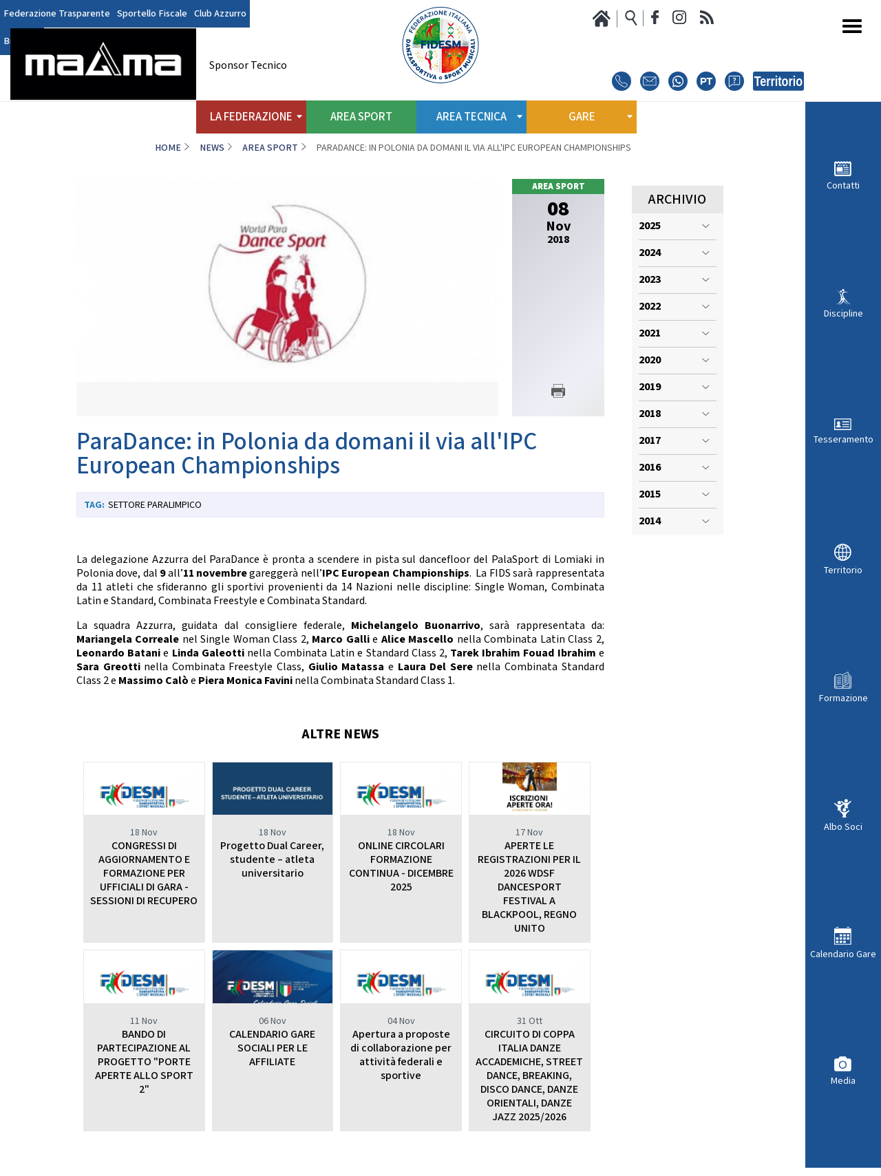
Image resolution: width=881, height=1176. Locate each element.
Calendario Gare (843, 954)
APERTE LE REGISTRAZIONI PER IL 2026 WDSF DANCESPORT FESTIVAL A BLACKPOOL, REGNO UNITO (529, 887)
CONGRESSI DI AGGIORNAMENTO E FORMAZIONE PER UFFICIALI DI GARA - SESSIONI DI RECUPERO (144, 873)
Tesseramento (843, 439)
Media (843, 1081)
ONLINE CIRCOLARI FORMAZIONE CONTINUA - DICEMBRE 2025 (401, 867)
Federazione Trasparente (56, 13)
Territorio (843, 570)
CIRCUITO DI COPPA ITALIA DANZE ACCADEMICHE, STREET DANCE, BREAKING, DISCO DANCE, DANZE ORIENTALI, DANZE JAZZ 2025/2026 (529, 1075)
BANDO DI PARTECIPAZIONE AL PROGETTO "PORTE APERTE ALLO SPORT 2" (144, 1062)
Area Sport (361, 117)
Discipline (843, 313)
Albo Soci (843, 827)
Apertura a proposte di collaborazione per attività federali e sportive (401, 1055)
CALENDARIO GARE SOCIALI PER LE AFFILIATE (272, 1048)
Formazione (843, 698)
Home (168, 148)
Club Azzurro (220, 13)
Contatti (843, 185)
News (212, 148)
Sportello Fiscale (152, 13)
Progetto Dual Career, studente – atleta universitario (272, 860)
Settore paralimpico (155, 505)
